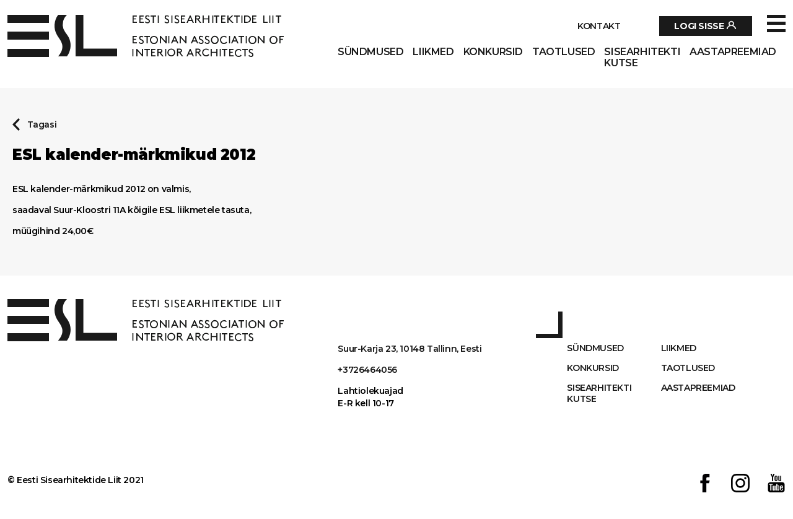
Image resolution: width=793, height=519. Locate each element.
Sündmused (370, 52)
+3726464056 (367, 369)
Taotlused (563, 52)
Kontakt (598, 26)
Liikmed (433, 52)
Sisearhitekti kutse (642, 57)
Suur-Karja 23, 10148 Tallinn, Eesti (409, 348)
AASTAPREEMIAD (733, 52)
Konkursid (493, 52)
